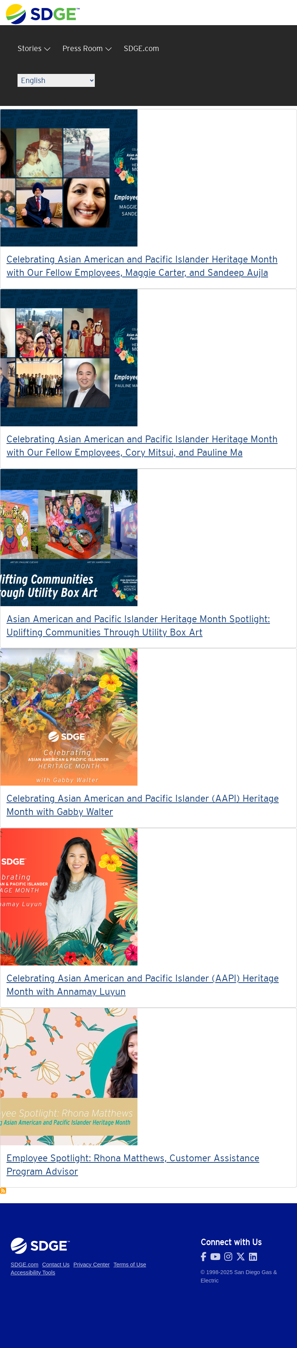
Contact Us (56, 1265)
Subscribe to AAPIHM (3, 1191)
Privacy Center (91, 1265)
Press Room (82, 48)
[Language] (56, 80)
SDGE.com (141, 48)
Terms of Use (129, 1265)
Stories (30, 48)
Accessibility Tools (33, 1273)
